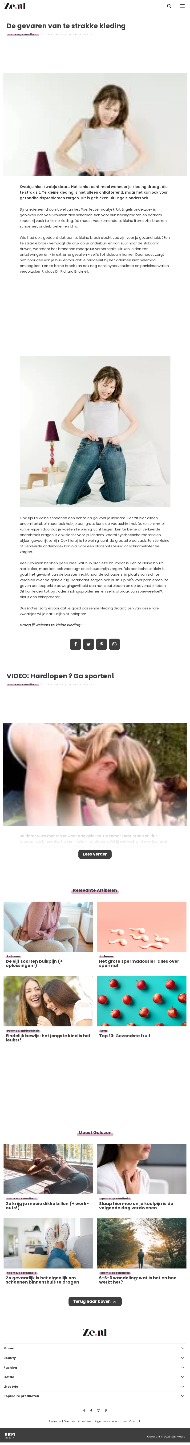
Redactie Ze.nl (84, 34)
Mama (9, 1348)
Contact (134, 1421)
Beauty (10, 1358)
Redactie (55, 1421)
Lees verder (95, 854)
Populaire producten (21, 1396)
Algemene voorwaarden (111, 1421)
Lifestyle (11, 1386)
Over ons (69, 1421)
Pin (101, 644)
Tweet (88, 644)
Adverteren (85, 1421)
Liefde (9, 1377)
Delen (75, 644)
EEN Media (178, 1436)
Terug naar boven (92, 1301)
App (114, 644)
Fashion (10, 1367)
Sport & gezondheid (22, 34)
